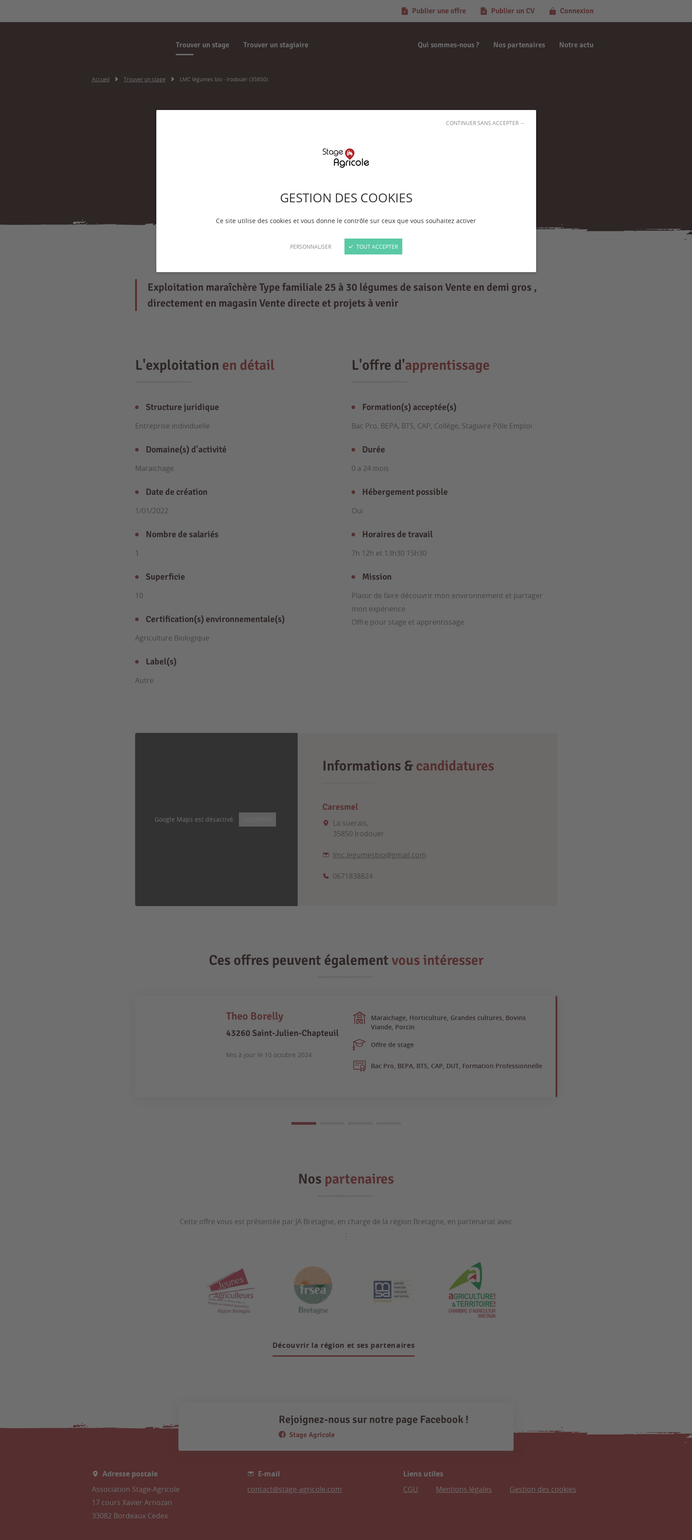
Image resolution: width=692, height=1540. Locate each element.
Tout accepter (373, 246)
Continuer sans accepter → (485, 122)
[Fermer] (346, 770)
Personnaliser (310, 246)
